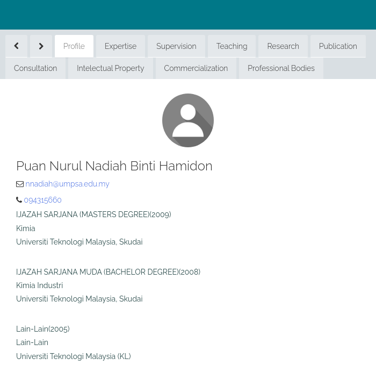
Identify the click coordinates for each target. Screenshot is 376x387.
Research (283, 46)
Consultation (35, 68)
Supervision (176, 46)
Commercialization (196, 68)
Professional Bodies (281, 68)
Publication (338, 46)
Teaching (232, 46)
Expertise (120, 46)
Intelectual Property (110, 68)
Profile (74, 46)
